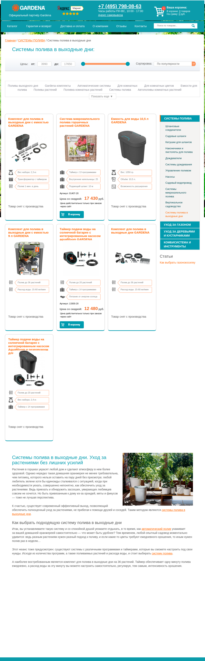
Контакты (140, 26)
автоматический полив (156, 528)
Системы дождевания (178, 164)
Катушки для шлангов (178, 142)
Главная (10, 40)
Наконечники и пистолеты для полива (179, 150)
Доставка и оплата (72, 26)
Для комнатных (127, 85)
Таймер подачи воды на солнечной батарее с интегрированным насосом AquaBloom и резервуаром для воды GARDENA (28, 346)
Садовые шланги (175, 136)
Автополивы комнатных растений (159, 89)
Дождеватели (173, 158)
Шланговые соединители (173, 128)
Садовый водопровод (178, 182)
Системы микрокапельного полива (175, 192)
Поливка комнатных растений (83, 89)
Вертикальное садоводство (173, 204)
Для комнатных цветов (159, 85)
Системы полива (120, 89)
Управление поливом (178, 170)
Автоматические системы (94, 85)
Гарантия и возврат (38, 26)
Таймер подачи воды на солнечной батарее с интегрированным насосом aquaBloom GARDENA (80, 234)
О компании (100, 26)
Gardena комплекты (58, 85)
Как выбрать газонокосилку (177, 262)
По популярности (168, 63)
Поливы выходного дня (23, 85)
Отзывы (121, 26)
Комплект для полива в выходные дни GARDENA (130, 230)
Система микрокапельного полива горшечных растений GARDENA (80, 122)
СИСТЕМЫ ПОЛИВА (31, 40)
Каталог (12, 26)
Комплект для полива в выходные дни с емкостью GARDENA (28, 122)
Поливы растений (45, 89)
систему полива (162, 553)
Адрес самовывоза (110, 15)
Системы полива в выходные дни (176, 214)
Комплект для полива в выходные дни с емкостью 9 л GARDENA (28, 232)
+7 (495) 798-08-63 (119, 6)
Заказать (72, 214)
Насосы (170, 176)
